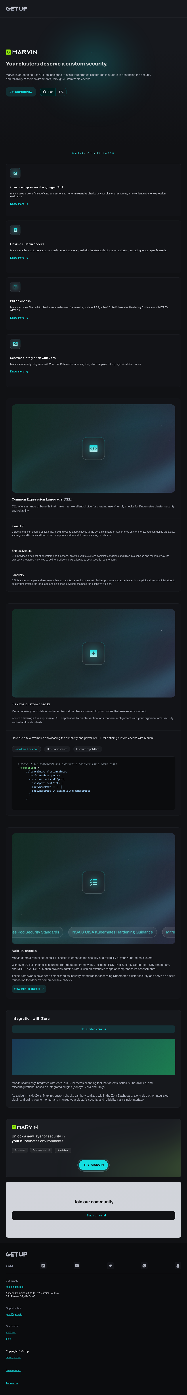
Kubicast (11, 1332)
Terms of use (12, 1383)
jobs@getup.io (14, 1314)
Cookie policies (13, 1370)
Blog (8, 1338)
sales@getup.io (15, 1286)
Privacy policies (13, 1357)
